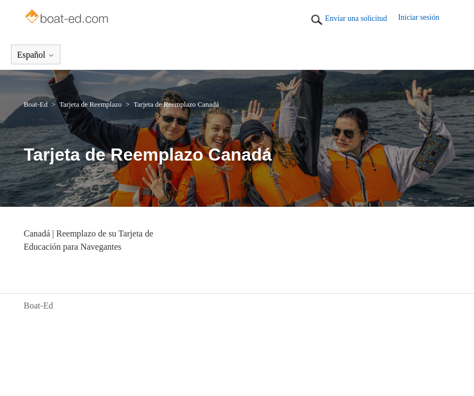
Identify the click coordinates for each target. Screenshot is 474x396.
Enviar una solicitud (356, 18)
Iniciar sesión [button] (418, 17)
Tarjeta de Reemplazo (90, 104)
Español (35, 54)
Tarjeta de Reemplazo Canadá (176, 104)
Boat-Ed (35, 104)
